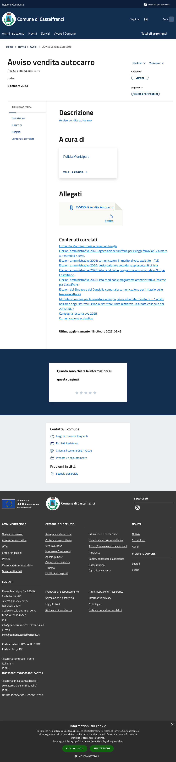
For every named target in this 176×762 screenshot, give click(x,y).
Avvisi (33, 47)
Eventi (136, 570)
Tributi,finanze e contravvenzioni (108, 546)
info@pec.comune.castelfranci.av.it (23, 625)
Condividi (140, 63)
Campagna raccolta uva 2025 (78, 313)
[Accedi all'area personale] (156, 5)
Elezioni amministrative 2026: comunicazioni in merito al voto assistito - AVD (109, 260)
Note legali (95, 604)
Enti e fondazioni (12, 553)
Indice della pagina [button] (21, 107)
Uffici (5, 546)
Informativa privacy (100, 598)
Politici (6, 559)
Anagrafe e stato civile (58, 534)
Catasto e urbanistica (57, 562)
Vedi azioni (157, 63)
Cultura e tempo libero (58, 540)
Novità (22, 47)
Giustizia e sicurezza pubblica (106, 540)
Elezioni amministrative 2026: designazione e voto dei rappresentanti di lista (108, 265)
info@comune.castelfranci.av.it (21, 634)
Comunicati (138, 540)
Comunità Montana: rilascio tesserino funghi (88, 246)
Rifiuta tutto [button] (102, 748)
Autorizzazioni (97, 565)
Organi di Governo (12, 534)
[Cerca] (170, 19)
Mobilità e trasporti (56, 573)
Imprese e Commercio (57, 551)
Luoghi (136, 563)
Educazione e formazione (103, 534)
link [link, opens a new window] (121, 741)
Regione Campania (13, 4)
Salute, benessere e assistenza (106, 559)
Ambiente (94, 552)
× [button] (172, 724)
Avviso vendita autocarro (75, 120)
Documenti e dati (12, 571)
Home (9, 47)
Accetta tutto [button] (74, 748)
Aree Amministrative (14, 540)
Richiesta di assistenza (58, 610)
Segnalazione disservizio (59, 598)
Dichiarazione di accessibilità (105, 610)
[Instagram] (139, 19)
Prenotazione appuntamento (62, 591)
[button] (88, 756)
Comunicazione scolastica (76, 318)
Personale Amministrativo (17, 565)
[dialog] (88, 741)
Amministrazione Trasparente (106, 591)
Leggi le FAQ (52, 604)
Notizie (136, 534)
